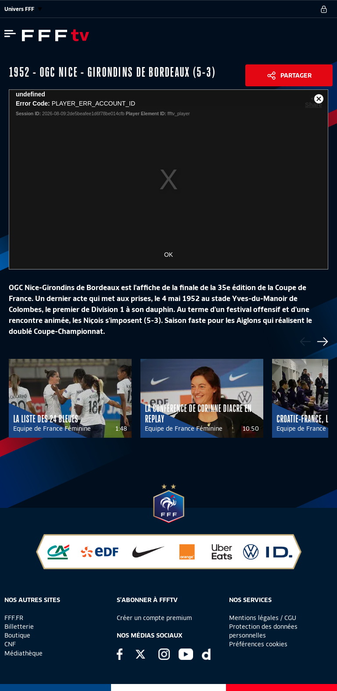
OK (168, 254)
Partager (296, 75)
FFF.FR (13, 617)
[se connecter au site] (323, 9)
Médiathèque (23, 653)
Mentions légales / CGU (262, 617)
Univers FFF (23, 9)
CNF (10, 644)
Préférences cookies (258, 644)
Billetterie (19, 626)
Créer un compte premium (154, 617)
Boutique (17, 635)
